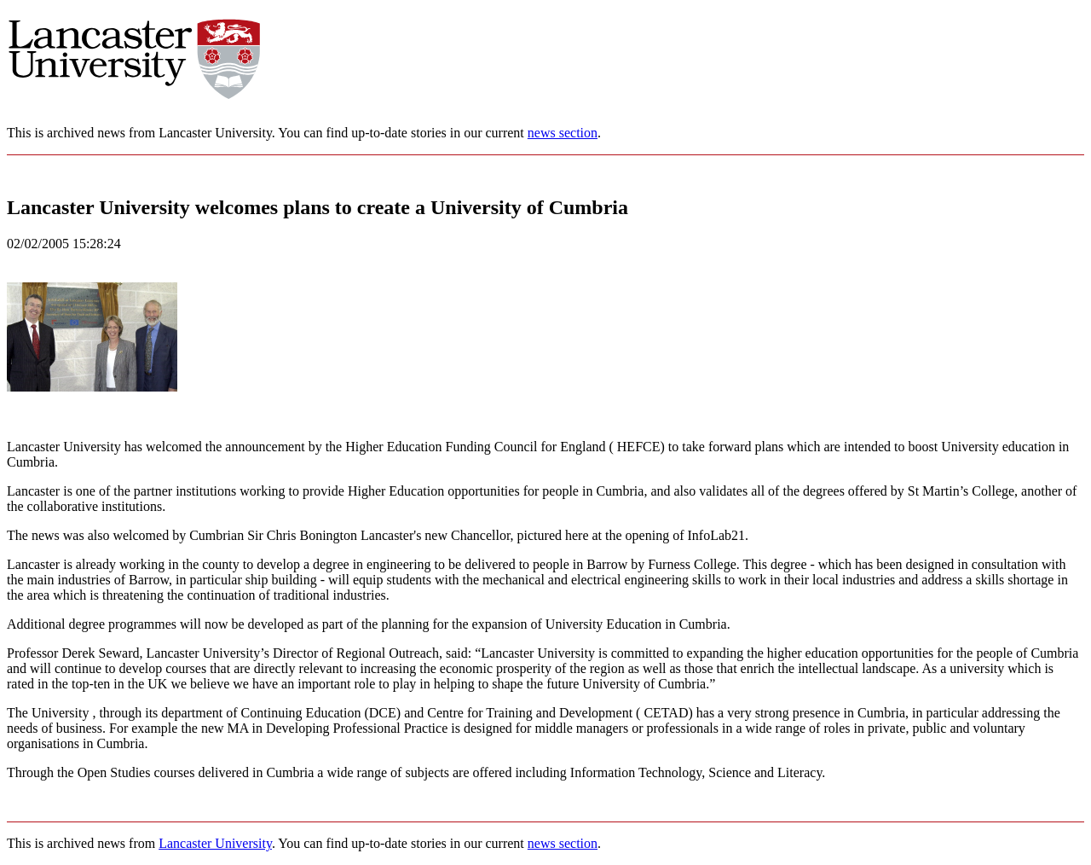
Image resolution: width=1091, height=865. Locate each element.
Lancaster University (215, 843)
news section (562, 132)
